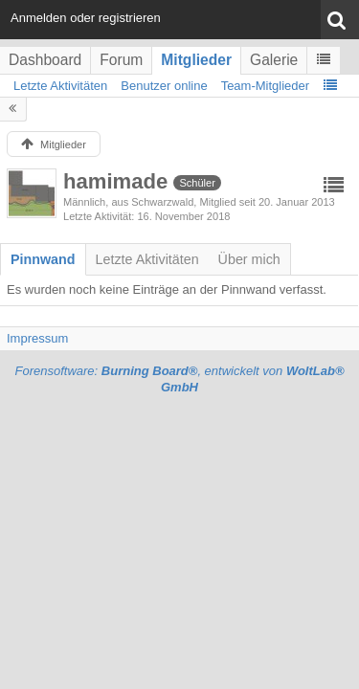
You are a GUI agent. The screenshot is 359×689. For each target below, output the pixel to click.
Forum (121, 60)
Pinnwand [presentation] (43, 259)
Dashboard (45, 60)
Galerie (274, 60)
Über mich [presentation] (249, 259)
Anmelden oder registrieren (86, 18)
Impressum (37, 338)
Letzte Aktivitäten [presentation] (147, 259)
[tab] (43, 259)
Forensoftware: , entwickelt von (179, 379)
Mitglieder (196, 60)
